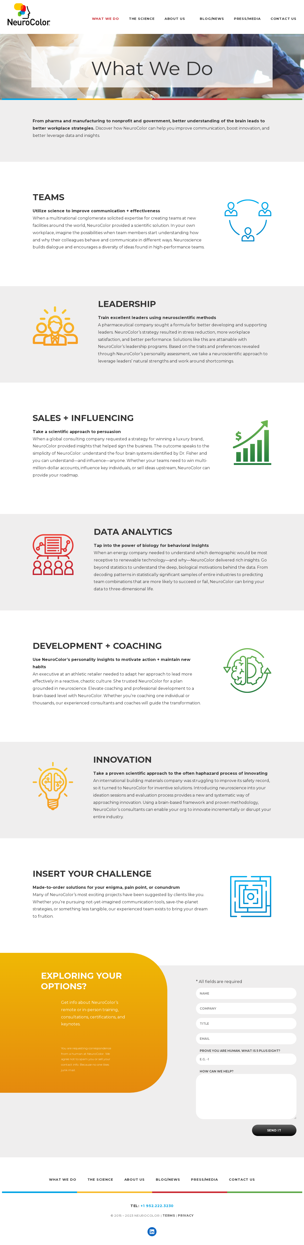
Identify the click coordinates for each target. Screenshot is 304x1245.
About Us (175, 19)
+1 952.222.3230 (157, 1206)
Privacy (185, 1215)
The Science (142, 19)
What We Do (105, 19)
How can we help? (216, 1071)
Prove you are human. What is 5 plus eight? (240, 1051)
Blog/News (212, 19)
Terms (169, 1215)
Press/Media (247, 19)
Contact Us (283, 19)
